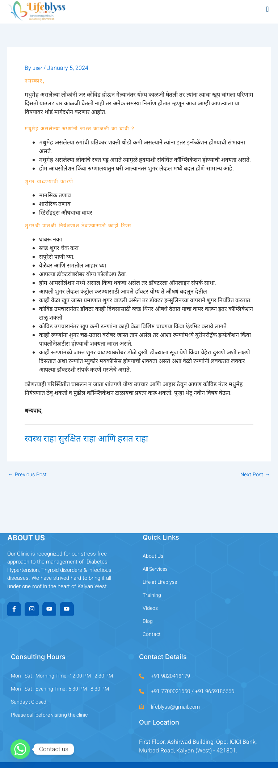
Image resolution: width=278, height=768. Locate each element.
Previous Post (27, 475)
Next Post (255, 475)
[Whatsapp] (20, 749)
